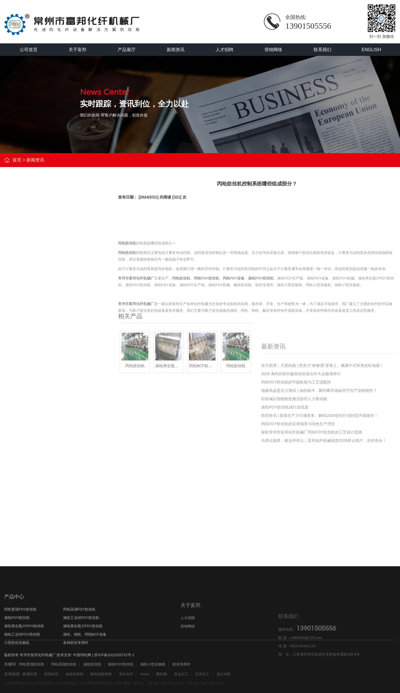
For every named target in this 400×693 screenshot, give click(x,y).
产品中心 (14, 633)
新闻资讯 (175, 49)
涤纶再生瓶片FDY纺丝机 (46, 287)
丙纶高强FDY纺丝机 (41, 239)
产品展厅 (127, 49)
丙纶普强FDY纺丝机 (41, 227)
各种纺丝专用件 (37, 335)
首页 (16, 160)
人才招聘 (224, 49)
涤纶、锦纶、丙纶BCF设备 (48, 311)
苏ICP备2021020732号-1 (114, 660)
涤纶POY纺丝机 (37, 251)
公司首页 (29, 49)
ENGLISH (371, 49)
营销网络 (273, 49)
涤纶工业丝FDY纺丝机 (43, 263)
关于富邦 (77, 49)
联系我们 (322, 49)
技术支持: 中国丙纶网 (74, 660)
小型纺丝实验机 (37, 323)
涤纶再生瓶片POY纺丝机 (46, 275)
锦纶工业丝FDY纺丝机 (43, 299)
